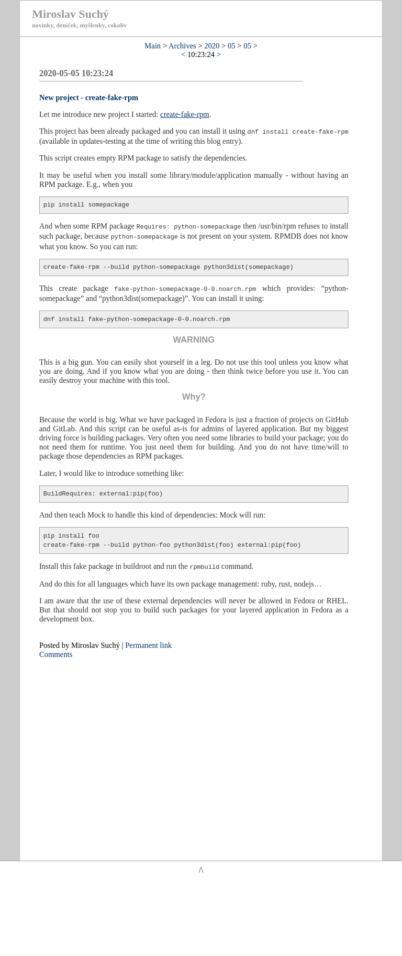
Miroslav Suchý (70, 14)
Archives (182, 46)
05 (231, 46)
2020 (212, 46)
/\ (201, 870)
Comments (55, 652)
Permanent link (148, 643)
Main (153, 46)
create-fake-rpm (184, 114)
